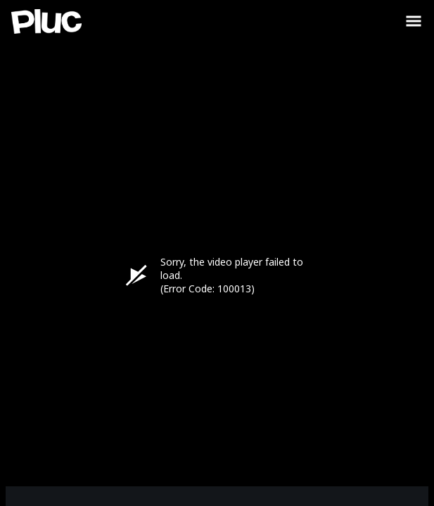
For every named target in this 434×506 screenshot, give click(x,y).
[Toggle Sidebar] (413, 21)
